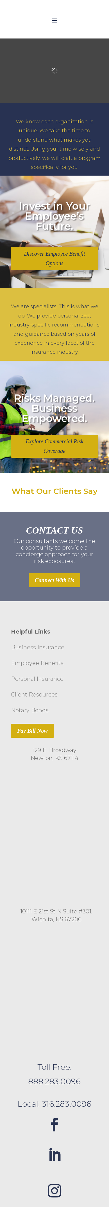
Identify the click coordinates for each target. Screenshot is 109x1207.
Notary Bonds (30, 710)
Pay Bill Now (32, 731)
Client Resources (34, 694)
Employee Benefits (37, 663)
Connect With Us (54, 580)
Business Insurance (37, 647)
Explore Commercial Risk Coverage (54, 446)
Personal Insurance (37, 678)
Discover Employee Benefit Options (54, 258)
